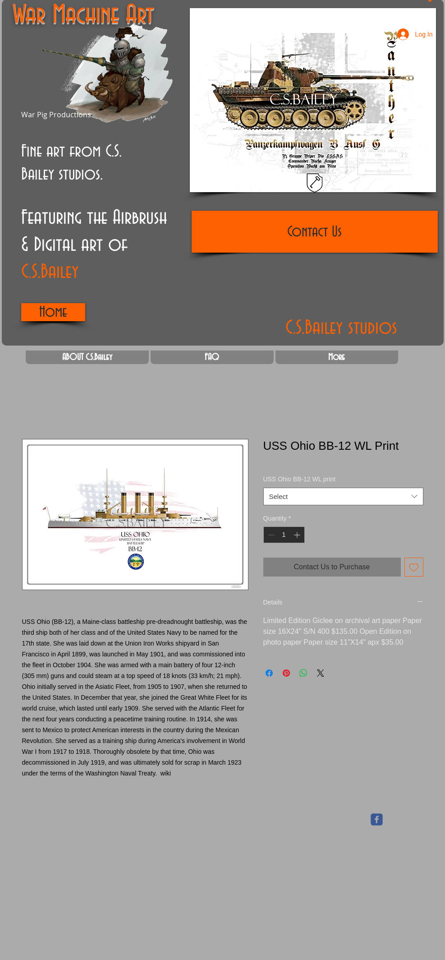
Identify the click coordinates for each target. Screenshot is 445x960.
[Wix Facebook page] (377, 819)
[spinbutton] (284, 535)
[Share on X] (320, 673)
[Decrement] (270, 535)
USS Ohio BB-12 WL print (299, 479)
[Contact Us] (315, 232)
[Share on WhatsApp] (303, 673)
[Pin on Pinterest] (286, 673)
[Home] (53, 312)
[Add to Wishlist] (413, 567)
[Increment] (297, 535)
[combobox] (343, 496)
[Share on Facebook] (269, 673)
